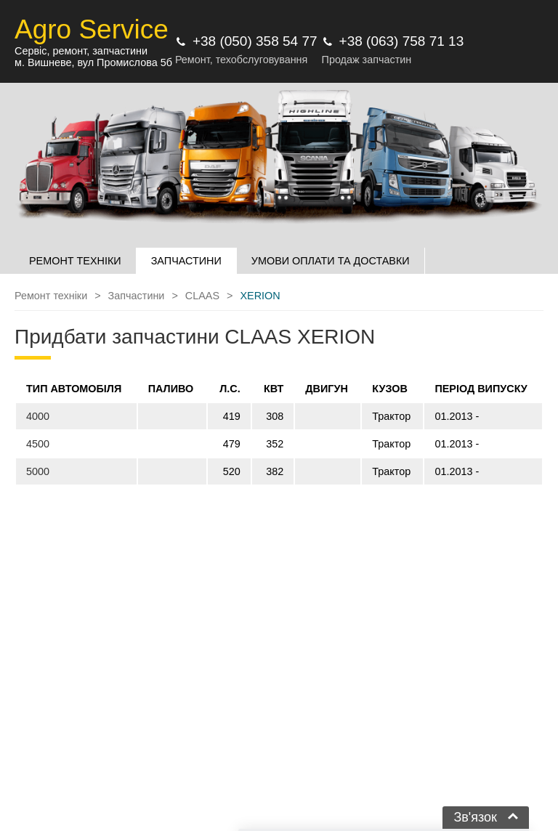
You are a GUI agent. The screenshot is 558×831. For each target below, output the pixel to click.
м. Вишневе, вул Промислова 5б (93, 62)
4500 (37, 444)
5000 (37, 471)
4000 (37, 416)
